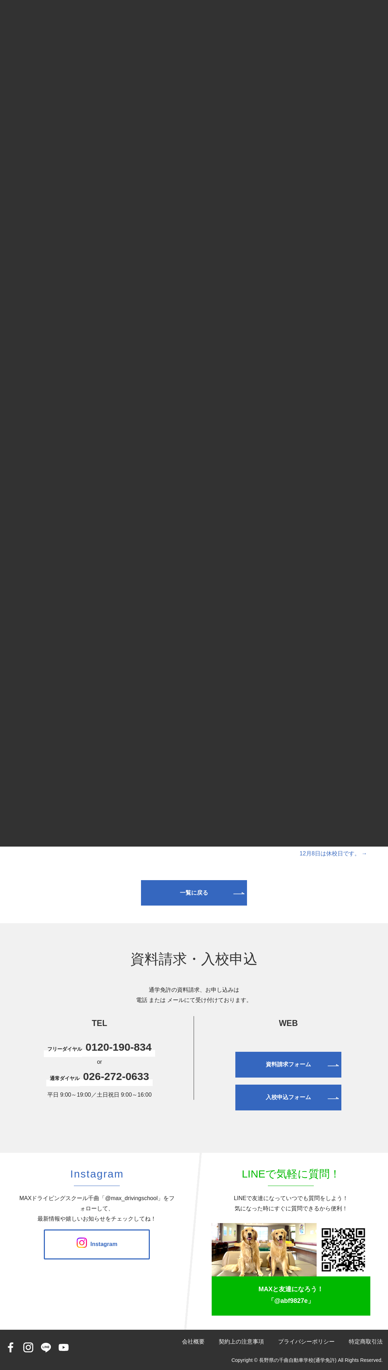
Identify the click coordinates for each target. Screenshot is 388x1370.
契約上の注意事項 (241, 1342)
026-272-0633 (116, 1076)
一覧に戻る (194, 893)
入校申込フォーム (288, 1097)
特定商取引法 (366, 1342)
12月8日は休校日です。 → (333, 853)
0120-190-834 (119, 1047)
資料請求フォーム (288, 1064)
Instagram (97, 1244)
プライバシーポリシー (306, 1342)
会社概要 (193, 1342)
